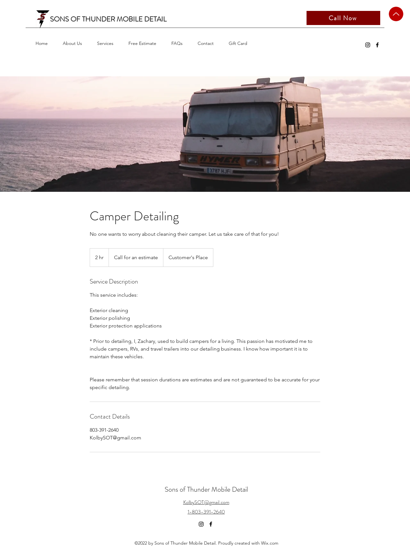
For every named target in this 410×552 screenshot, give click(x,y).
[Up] (396, 13)
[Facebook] (377, 45)
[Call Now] (343, 18)
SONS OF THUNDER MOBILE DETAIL (108, 19)
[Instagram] (368, 45)
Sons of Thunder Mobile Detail (206, 489)
